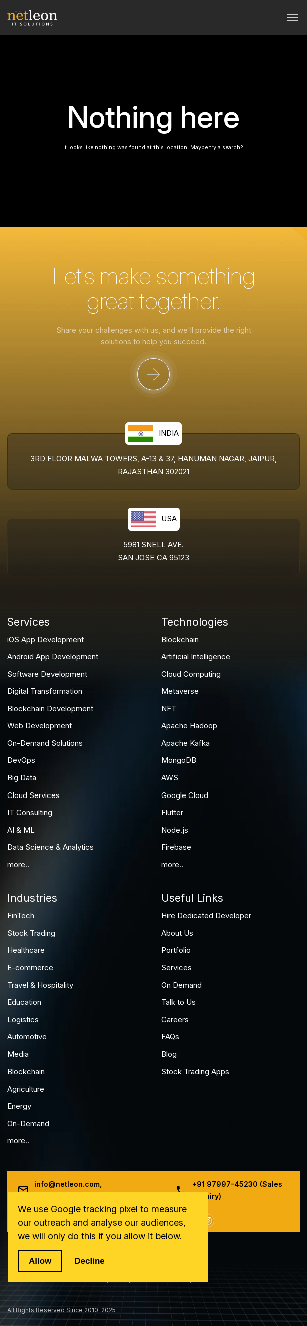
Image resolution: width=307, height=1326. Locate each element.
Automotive (27, 1036)
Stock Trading (31, 933)
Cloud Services (33, 795)
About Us (177, 933)
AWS (169, 777)
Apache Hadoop (189, 725)
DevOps (21, 760)
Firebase (176, 847)
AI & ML (21, 830)
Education (24, 1002)
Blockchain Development (50, 708)
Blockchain (180, 639)
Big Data (21, 777)
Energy (19, 1106)
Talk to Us (178, 1002)
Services (176, 967)
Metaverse (180, 691)
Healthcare (26, 950)
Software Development (47, 674)
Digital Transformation (44, 691)
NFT (168, 708)
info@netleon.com (67, 1184)
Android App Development (52, 656)
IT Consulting (29, 812)
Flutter (172, 812)
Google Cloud (184, 795)
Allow (40, 1261)
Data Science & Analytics (50, 847)
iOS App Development (45, 639)
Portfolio (176, 950)
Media (18, 1054)
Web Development (39, 725)
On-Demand (28, 1123)
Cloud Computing (191, 674)
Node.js (174, 830)
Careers (175, 1019)
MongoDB (178, 760)
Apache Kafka (185, 743)
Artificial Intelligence (195, 656)
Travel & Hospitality (40, 985)
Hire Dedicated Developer (206, 915)
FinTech (20, 915)
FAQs (170, 1036)
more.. (18, 864)
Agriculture (25, 1089)
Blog (169, 1054)
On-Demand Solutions (45, 743)
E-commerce (30, 967)
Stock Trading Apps (195, 1071)
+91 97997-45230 (225, 1184)
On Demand (181, 985)
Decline (89, 1261)
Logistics (23, 1019)
